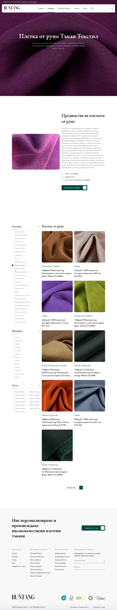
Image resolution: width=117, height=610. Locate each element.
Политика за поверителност (79, 607)
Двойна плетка (60, 553)
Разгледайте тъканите (72, 188)
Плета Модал (35, 563)
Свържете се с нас (91, 528)
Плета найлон (35, 560)
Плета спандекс (36, 566)
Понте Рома (59, 569)
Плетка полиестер (37, 556)
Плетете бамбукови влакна (40, 573)
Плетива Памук (36, 553)
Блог (85, 8)
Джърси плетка (60, 560)
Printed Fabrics (63, 8)
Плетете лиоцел (36, 576)
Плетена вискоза (36, 569)
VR (92, 8)
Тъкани (50, 8)
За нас (76, 8)
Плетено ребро (60, 563)
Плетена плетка (60, 566)
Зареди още (71, 487)
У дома (40, 8)
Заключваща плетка (62, 556)
